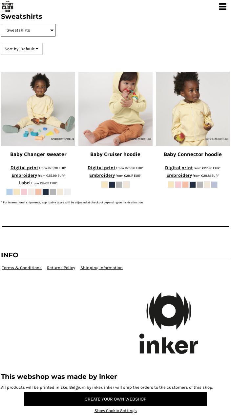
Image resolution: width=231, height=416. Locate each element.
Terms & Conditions (22, 267)
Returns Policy (61, 267)
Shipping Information (101, 267)
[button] (115, 331)
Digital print (24, 168)
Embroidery (24, 175)
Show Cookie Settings (115, 410)
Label (25, 183)
